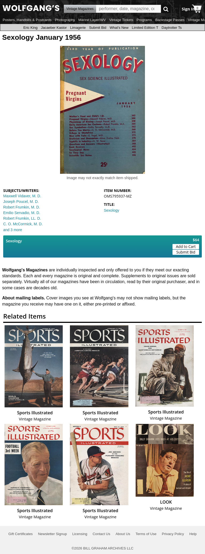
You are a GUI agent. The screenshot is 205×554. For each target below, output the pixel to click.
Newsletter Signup (52, 534)
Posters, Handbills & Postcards (27, 20)
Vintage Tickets (121, 20)
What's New (119, 28)
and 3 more (12, 230)
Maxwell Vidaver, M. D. (22, 196)
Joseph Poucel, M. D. (21, 201)
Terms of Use (146, 534)
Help (192, 534)
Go (166, 9)
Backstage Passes (170, 20)
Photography (65, 20)
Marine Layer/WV (92, 20)
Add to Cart (186, 246)
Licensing (79, 534)
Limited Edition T (145, 28)
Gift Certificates (20, 534)
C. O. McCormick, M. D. (23, 224)
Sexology (111, 210)
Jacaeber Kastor (54, 28)
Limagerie (78, 28)
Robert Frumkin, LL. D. (22, 218)
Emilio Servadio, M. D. (21, 213)
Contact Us (101, 534)
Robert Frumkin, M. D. (21, 207)
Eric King (30, 28)
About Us (123, 534)
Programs (144, 20)
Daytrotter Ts (171, 28)
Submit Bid (97, 28)
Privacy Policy (173, 534)
